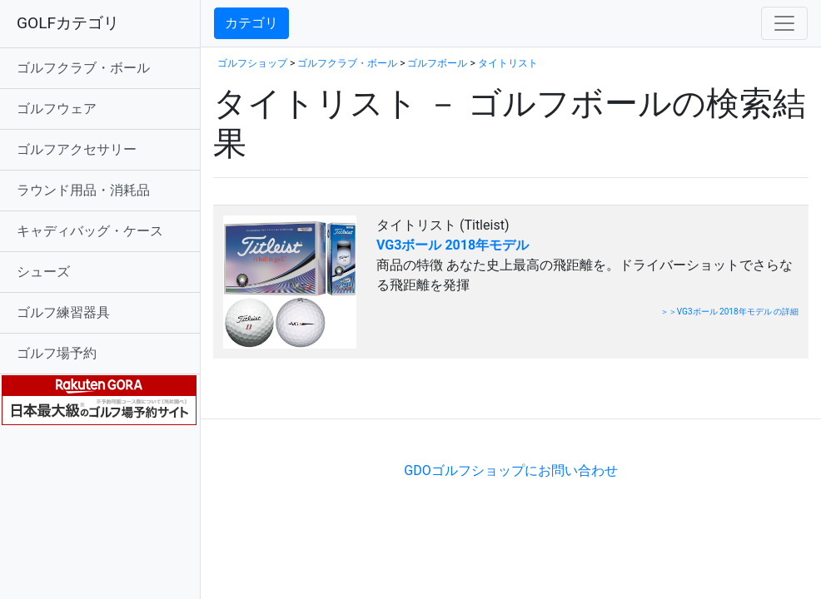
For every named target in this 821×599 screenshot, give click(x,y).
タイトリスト (508, 63)
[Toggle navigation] (784, 23)
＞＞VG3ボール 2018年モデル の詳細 (729, 311)
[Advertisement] (408, 393)
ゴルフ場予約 (57, 353)
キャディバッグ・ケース (90, 231)
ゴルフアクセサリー (77, 149)
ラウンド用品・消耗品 (83, 190)
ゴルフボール (437, 63)
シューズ (43, 272)
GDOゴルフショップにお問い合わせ (510, 470)
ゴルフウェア (57, 108)
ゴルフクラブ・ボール (83, 68)
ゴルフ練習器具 (63, 312)
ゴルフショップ (252, 63)
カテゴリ (251, 23)
